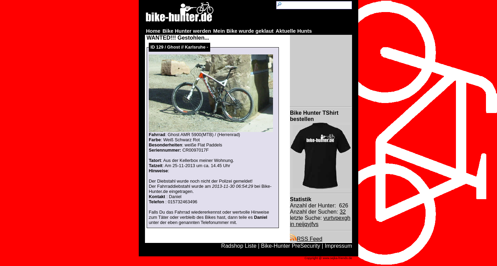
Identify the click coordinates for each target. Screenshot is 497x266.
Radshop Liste (238, 246)
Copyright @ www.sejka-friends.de (328, 258)
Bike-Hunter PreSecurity (290, 246)
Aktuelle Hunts (294, 31)
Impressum (338, 246)
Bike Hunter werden (187, 31)
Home (153, 31)
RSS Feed (306, 239)
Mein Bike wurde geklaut (243, 31)
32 (343, 212)
